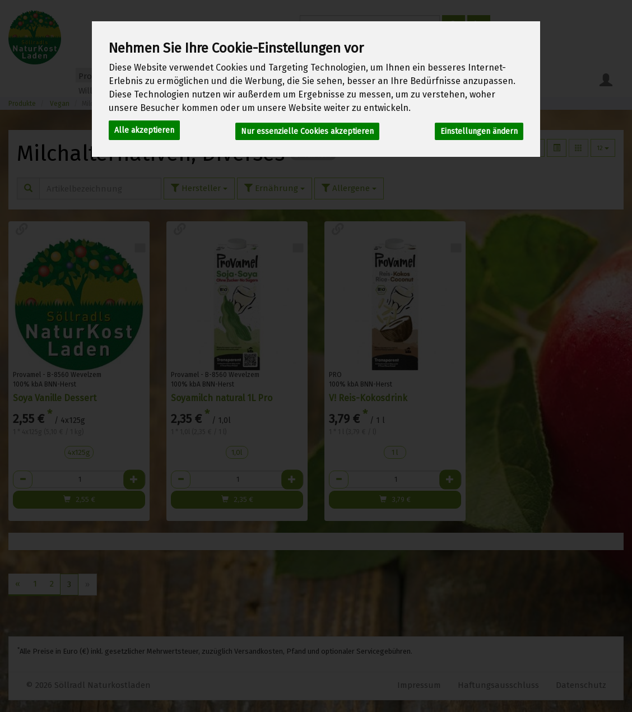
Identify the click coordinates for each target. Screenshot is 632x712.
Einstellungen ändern (479, 129)
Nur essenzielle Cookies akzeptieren (307, 129)
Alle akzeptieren (144, 129)
